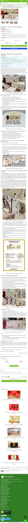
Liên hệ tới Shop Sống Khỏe (5, 493)
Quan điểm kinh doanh (4, 486)
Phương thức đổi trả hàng (5, 492)
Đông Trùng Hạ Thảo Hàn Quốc (6, 500)
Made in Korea (8, 29)
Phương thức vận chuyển (4, 490)
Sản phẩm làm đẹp (3, 502)
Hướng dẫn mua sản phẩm (5, 66)
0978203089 (6, 480)
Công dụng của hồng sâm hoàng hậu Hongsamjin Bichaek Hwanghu (11, 62)
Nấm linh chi (2, 505)
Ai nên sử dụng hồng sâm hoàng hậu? (7, 63)
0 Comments (17, 40)
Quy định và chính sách (4, 494)
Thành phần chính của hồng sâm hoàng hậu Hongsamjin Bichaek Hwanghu (14, 60)
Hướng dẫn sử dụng (4, 65)
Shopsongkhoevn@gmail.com (5, 482)
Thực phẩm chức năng (4, 503)
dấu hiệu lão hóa (7, 98)
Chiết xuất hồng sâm (6, 144)
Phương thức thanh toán (4, 491)
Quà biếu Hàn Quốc (4, 504)
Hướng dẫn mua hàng (4, 485)
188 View (2, 40)
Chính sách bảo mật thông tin (5, 489)
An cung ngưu (3, 507)
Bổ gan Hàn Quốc (3, 501)
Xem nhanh (3, 57)
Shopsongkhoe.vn (15, 343)
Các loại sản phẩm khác (4, 506)
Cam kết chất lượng (4, 487)
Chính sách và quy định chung (5, 488)
